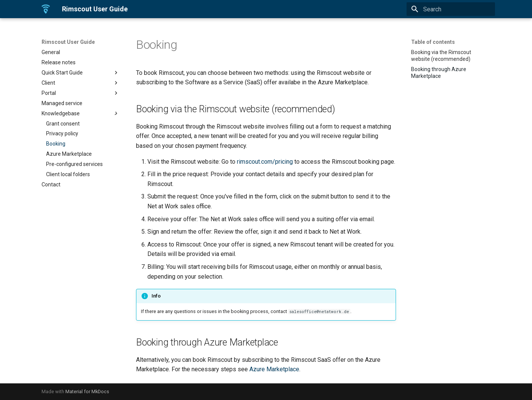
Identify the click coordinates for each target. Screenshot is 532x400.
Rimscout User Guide (68, 42)
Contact (51, 184)
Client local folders (68, 174)
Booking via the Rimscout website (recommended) (441, 55)
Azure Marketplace (69, 154)
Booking (55, 144)
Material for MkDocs (87, 391)
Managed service (62, 103)
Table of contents (433, 42)
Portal (80, 93)
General (51, 52)
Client (80, 82)
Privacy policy (62, 133)
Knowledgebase (80, 113)
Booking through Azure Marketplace (438, 72)
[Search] (451, 9)
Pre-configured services (74, 164)
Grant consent (63, 124)
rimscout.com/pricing (265, 161)
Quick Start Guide (80, 72)
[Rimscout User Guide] (46, 9)
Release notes (59, 62)
